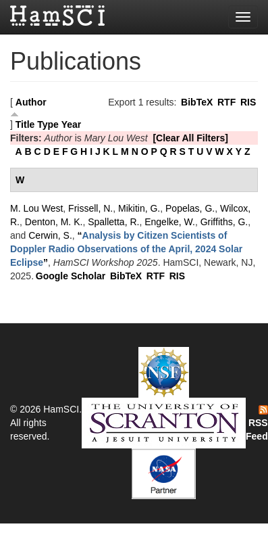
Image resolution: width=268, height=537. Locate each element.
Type (48, 124)
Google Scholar (70, 276)
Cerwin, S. (50, 235)
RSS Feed (257, 423)
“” (126, 249)
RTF (226, 102)
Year (71, 124)
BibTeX (197, 102)
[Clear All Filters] (190, 138)
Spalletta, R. (113, 221)
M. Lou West (36, 208)
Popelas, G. (190, 208)
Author (31, 102)
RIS (248, 102)
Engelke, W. (169, 221)
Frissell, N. (90, 208)
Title (25, 124)
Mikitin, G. (139, 208)
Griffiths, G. (224, 221)
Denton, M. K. (54, 221)
